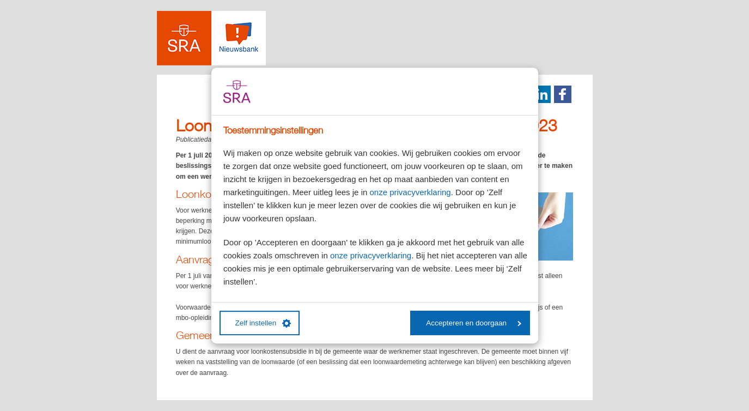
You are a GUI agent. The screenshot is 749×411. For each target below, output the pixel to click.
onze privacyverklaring (409, 192)
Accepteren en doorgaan (473, 323)
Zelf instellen (263, 323)
